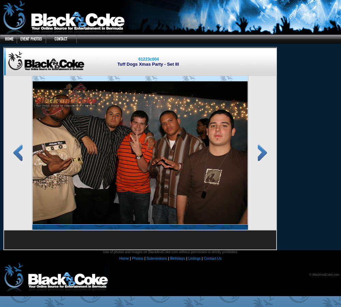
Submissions (156, 258)
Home (124, 258)
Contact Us (213, 258)
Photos (137, 258)
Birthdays (177, 258)
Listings (194, 258)
